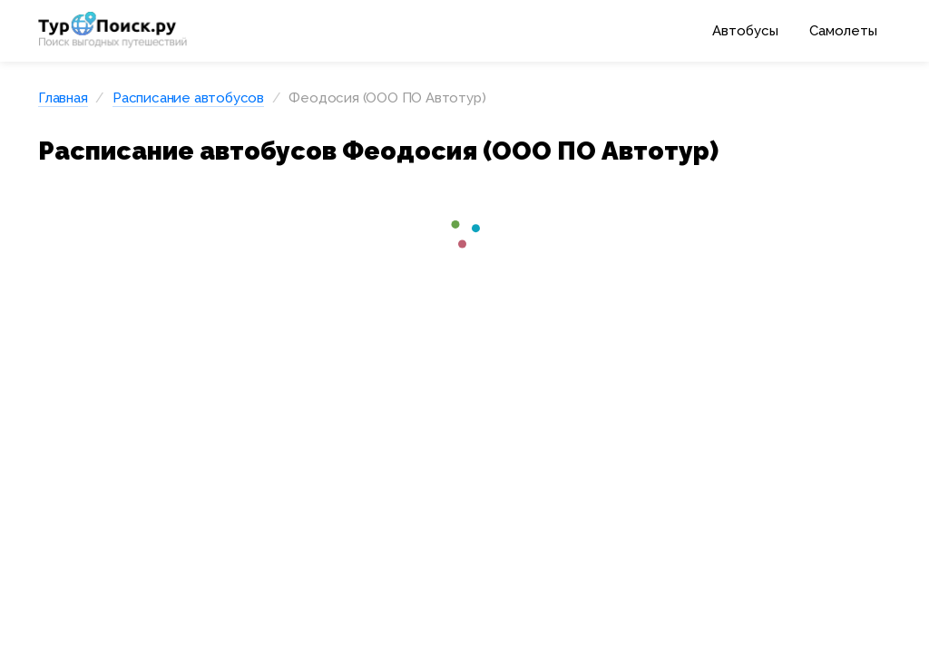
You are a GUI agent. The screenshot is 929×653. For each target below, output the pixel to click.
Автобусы (745, 31)
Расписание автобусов (188, 98)
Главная (63, 98)
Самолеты (843, 31)
